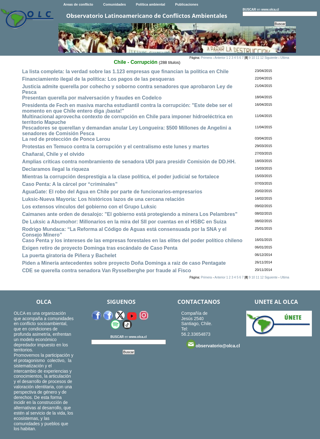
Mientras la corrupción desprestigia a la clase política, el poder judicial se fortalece (120, 176)
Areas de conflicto (78, 4)
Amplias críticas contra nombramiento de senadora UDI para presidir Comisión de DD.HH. (129, 161)
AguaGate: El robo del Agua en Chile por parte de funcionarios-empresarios (112, 191)
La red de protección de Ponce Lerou (66, 139)
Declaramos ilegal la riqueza (55, 169)
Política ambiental (150, 4)
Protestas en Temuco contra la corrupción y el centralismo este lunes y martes (115, 146)
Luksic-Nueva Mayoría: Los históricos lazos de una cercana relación (103, 199)
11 (257, 57)
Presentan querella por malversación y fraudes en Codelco (92, 97)
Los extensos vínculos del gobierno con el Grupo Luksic (89, 206)
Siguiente (271, 57)
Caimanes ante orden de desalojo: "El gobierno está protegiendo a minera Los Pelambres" (130, 214)
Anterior (219, 57)
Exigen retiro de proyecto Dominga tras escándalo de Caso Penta (100, 248)
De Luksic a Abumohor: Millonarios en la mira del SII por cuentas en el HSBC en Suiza (124, 221)
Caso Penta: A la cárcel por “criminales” (70, 184)
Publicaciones (186, 4)
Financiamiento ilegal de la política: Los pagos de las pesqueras (98, 79)
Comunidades (114, 4)
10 (253, 57)
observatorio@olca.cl (213, 344)
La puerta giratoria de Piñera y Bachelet (69, 255)
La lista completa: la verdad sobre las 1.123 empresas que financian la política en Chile (125, 71)
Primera (206, 57)
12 (261, 57)
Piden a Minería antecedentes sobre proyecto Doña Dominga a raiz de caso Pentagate (124, 263)
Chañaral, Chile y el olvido (53, 154)
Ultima (284, 57)
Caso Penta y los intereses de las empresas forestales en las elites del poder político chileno (132, 240)
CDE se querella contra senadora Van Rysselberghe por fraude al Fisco (106, 270)
